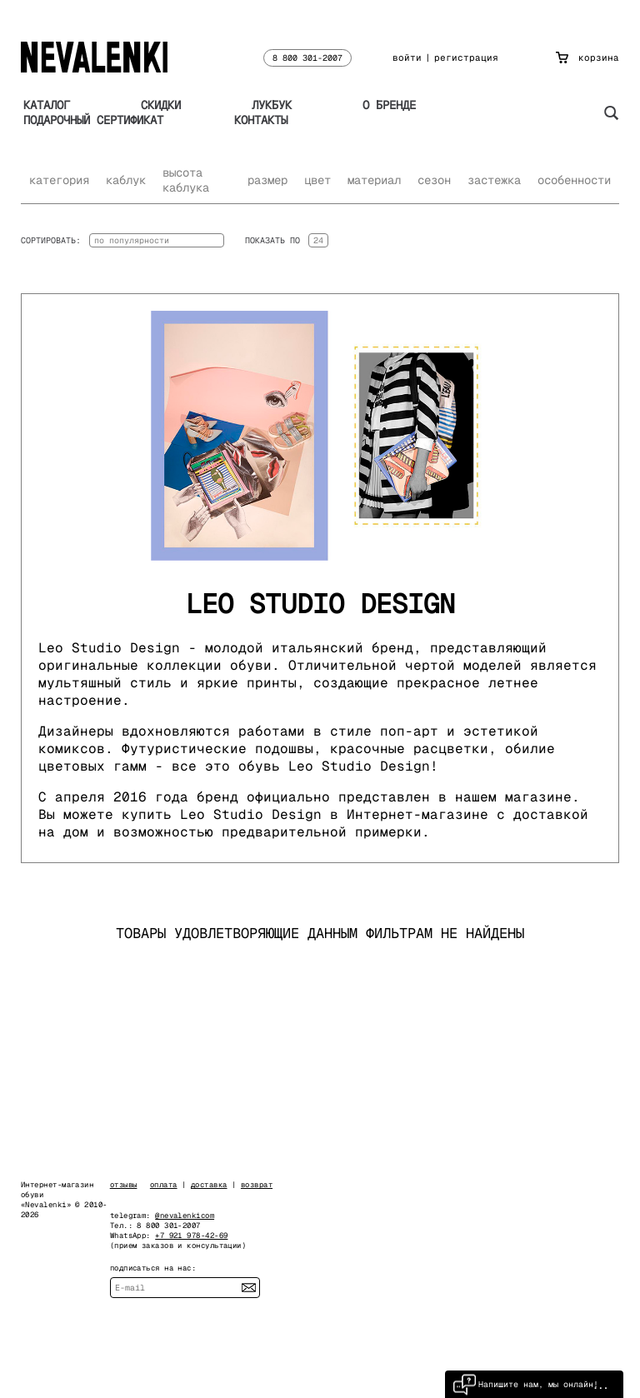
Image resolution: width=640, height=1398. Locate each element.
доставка (209, 1185)
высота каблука (185, 180)
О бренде (389, 104)
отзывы (124, 1185)
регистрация (466, 57)
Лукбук (272, 104)
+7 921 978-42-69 (191, 1236)
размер (268, 179)
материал (374, 179)
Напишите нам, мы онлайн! (525, 1384)
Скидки (161, 104)
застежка (494, 179)
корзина (587, 57)
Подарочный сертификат (93, 119)
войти (407, 57)
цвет (317, 179)
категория (59, 179)
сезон (434, 179)
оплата (164, 1185)
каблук (126, 179)
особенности (574, 179)
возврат (256, 1185)
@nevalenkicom (184, 1216)
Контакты (261, 119)
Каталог (46, 104)
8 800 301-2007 (307, 57)
